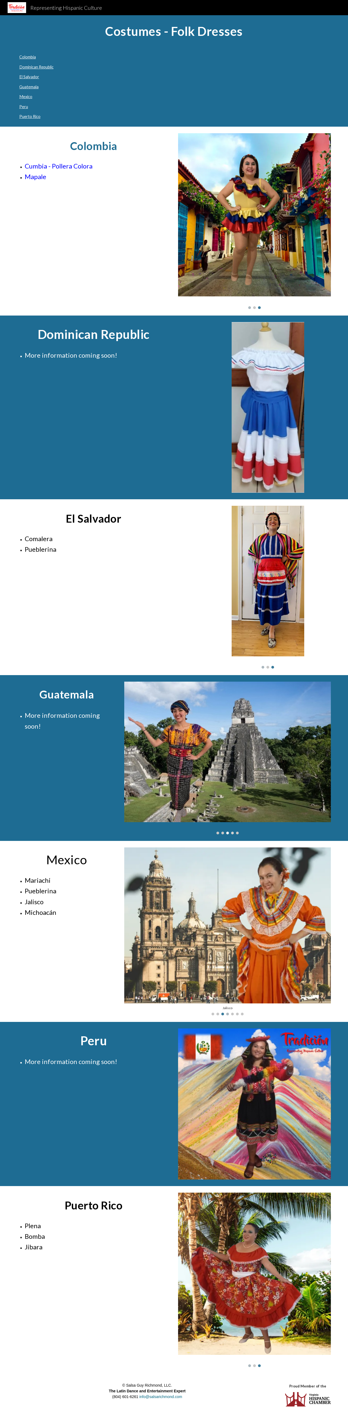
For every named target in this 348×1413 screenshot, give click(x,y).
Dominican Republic (36, 67)
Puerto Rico (30, 116)
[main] (174, 31)
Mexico (25, 96)
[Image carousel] (254, 221)
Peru (23, 106)
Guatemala (29, 87)
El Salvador (29, 76)
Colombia (27, 57)
